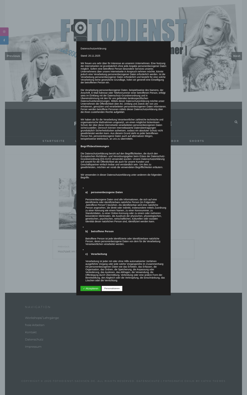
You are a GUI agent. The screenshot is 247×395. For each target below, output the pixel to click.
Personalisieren (112, 288)
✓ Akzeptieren (90, 288)
